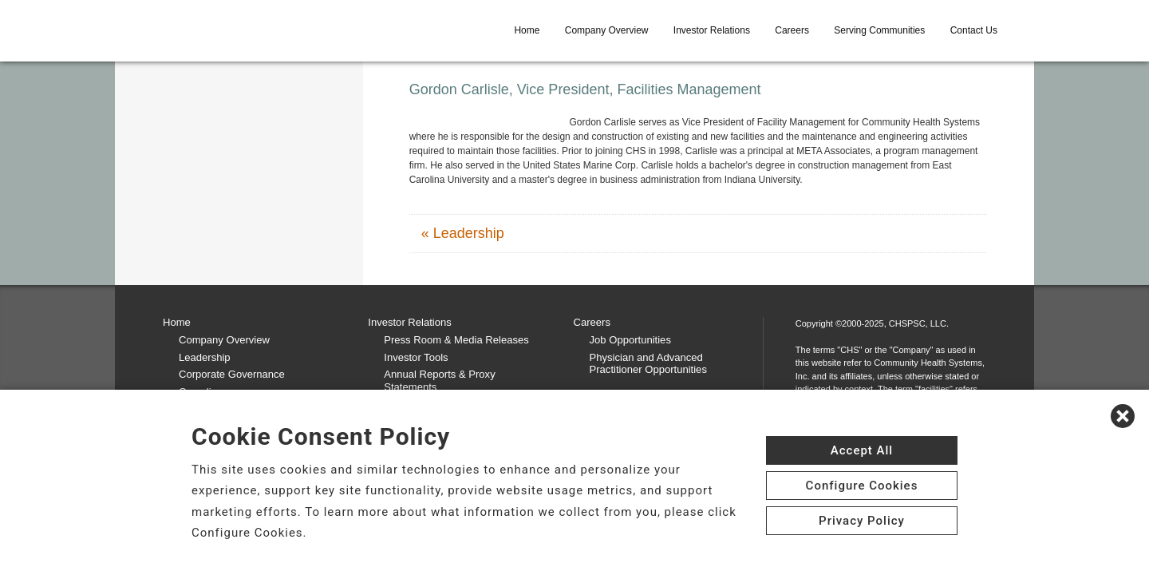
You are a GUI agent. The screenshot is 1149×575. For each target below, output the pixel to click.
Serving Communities (879, 30)
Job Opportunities (630, 340)
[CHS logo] (248, 30)
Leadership (204, 357)
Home (526, 30)
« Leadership (462, 233)
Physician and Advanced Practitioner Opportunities (648, 363)
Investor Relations (711, 30)
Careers (792, 30)
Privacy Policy (862, 521)
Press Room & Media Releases (456, 340)
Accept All (862, 450)
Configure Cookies (862, 485)
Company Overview (607, 30)
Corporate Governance (231, 374)
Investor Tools (416, 357)
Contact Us (973, 30)
